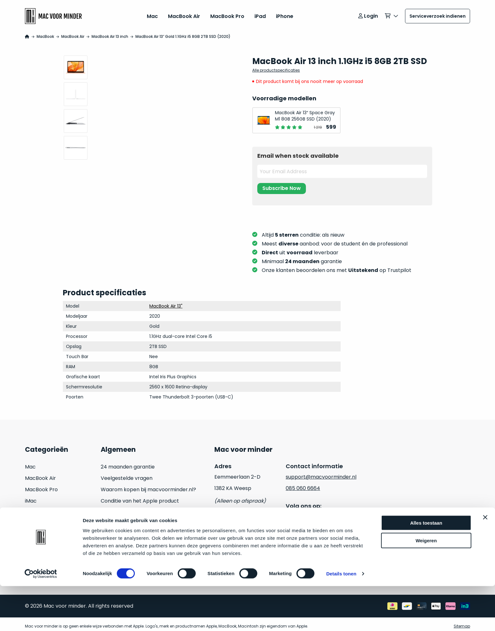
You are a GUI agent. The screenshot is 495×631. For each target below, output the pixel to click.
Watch (33, 530)
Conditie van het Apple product (140, 496)
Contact (111, 542)
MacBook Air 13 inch (110, 32)
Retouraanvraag (121, 519)
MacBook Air (184, 14)
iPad (260, 14)
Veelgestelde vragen (126, 474)
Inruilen (34, 542)
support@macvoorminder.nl (321, 472)
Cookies (224, 542)
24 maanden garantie (128, 462)
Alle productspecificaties (276, 66)
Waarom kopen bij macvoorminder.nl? (148, 485)
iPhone (284, 14)
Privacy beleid (231, 530)
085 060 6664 (303, 484)
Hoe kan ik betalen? (125, 508)
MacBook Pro (227, 14)
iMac (31, 496)
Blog (106, 530)
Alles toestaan (426, 567)
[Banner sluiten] (485, 562)
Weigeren (426, 585)
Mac (152, 14)
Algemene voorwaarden (244, 519)
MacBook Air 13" (165, 302)
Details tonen (341, 618)
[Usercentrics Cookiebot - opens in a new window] (41, 618)
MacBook (45, 32)
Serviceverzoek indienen (437, 14)
